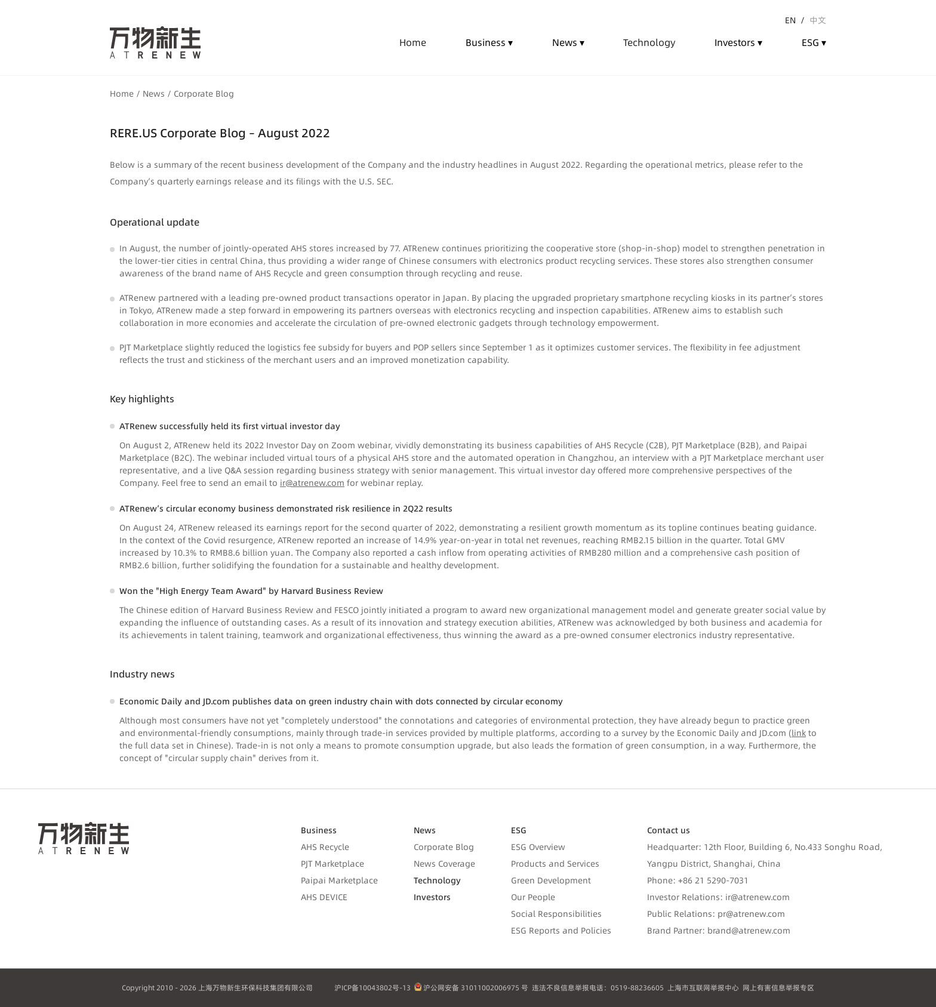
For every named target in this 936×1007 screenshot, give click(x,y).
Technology (437, 880)
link (799, 733)
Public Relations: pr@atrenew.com (716, 914)
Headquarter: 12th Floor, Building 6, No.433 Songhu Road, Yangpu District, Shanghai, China (764, 855)
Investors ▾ (738, 42)
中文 (817, 20)
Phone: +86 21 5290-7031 (698, 880)
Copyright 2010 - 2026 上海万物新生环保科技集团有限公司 (217, 988)
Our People (533, 897)
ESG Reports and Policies (561, 931)
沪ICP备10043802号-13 (372, 988)
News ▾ (568, 42)
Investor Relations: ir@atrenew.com (718, 897)
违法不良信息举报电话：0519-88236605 (598, 988)
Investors (432, 897)
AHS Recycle (325, 847)
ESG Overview (538, 847)
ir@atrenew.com (312, 483)
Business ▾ (489, 42)
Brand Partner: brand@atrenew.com (718, 931)
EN (790, 20)
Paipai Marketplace (339, 880)
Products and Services (555, 864)
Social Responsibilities (556, 914)
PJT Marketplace (332, 864)
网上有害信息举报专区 (778, 988)
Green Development (551, 880)
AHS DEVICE (324, 897)
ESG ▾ (814, 42)
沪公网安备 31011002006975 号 (471, 988)
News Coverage (444, 864)
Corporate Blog (444, 847)
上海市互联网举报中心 (703, 988)
